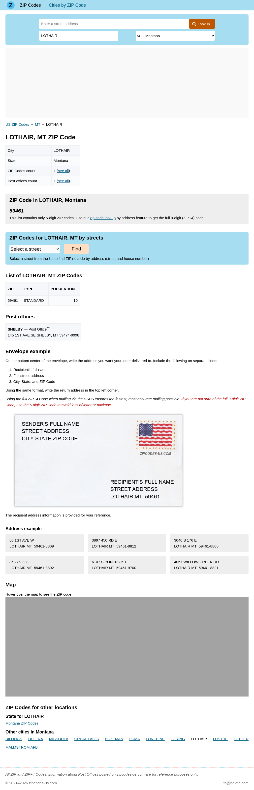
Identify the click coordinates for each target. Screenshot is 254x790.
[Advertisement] (127, 83)
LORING (178, 739)
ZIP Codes (30, 5)
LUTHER (241, 739)
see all (63, 171)
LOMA (134, 739)
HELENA (35, 739)
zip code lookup (103, 218)
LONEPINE (155, 739)
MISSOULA (58, 739)
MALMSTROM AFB (21, 747)
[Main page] (10, 5)
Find (76, 248)
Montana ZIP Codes (21, 723)
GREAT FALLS (86, 739)
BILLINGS (13, 739)
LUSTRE (220, 739)
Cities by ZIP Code (67, 5)
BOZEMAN (114, 739)
